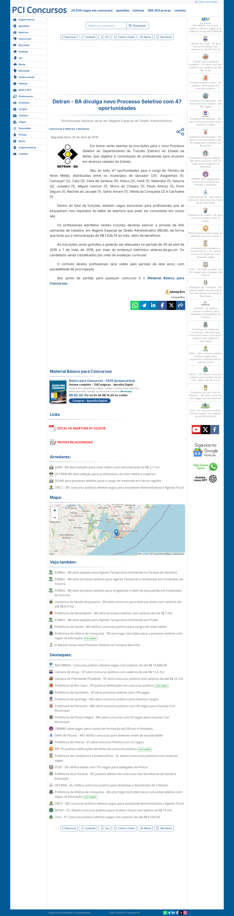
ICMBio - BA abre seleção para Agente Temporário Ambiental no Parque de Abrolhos (116, 572)
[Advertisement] (87, 68)
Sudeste (20, 51)
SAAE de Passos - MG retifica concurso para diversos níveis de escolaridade (109, 735)
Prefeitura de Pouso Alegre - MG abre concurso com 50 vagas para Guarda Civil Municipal (112, 719)
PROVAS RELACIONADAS (75, 442)
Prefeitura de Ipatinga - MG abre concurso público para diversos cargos (106, 699)
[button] (54, 510)
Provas (20, 134)
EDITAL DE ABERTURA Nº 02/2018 (81, 428)
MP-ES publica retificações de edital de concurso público (103, 749)
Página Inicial (24, 19)
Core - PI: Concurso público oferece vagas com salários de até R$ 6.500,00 (107, 817)
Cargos (20, 109)
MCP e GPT (22, 89)
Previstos (21, 102)
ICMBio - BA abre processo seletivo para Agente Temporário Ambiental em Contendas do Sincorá (119, 581)
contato (180, 10)
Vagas (19, 121)
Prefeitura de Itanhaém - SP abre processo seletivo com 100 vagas (102, 692)
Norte (19, 64)
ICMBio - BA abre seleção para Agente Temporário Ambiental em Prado (106, 620)
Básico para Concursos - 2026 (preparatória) (102, 380)
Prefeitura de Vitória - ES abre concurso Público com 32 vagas (99, 742)
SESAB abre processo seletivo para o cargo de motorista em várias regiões (108, 481)
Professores (23, 96)
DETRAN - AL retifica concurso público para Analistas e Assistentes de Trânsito (111, 785)
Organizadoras (24, 147)
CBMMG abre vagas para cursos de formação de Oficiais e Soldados (104, 728)
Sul (17, 57)
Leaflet (144, 554)
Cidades (20, 115)
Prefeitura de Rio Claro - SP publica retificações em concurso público (112, 685)
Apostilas (21, 25)
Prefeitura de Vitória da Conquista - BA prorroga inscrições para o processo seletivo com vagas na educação (118, 635)
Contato (20, 153)
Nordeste (21, 70)
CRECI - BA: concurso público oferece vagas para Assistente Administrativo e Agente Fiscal (119, 487)
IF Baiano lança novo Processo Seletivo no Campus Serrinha (97, 645)
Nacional (21, 45)
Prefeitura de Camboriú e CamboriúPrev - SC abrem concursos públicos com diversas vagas (116, 758)
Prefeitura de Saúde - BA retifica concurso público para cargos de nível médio (111, 626)
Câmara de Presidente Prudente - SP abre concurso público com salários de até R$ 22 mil (119, 679)
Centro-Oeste (23, 77)
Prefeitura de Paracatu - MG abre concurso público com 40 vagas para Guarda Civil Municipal (115, 708)
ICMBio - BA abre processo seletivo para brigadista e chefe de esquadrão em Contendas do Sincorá (118, 592)
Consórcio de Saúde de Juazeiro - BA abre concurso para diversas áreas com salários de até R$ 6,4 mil (118, 604)
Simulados (22, 128)
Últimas (20, 83)
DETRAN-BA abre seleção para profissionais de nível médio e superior (105, 474)
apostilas (122, 10)
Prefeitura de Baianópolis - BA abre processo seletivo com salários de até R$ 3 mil (113, 613)
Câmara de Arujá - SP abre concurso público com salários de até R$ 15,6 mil (109, 672)
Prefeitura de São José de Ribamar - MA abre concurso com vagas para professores (205, 392)
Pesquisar (137, 25)
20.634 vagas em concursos (92, 10)
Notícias (20, 32)
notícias (138, 10)
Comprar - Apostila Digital (90, 400)
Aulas (19, 140)
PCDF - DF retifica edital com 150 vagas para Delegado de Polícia (101, 767)
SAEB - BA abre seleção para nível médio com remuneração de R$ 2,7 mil (107, 467)
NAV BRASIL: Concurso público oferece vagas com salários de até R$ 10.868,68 (111, 665)
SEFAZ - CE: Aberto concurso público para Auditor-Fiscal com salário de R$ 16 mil (113, 810)
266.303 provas (159, 10)
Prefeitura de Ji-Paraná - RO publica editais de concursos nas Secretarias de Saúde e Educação (115, 776)
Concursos (22, 38)
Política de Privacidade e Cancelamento (69, 912)
